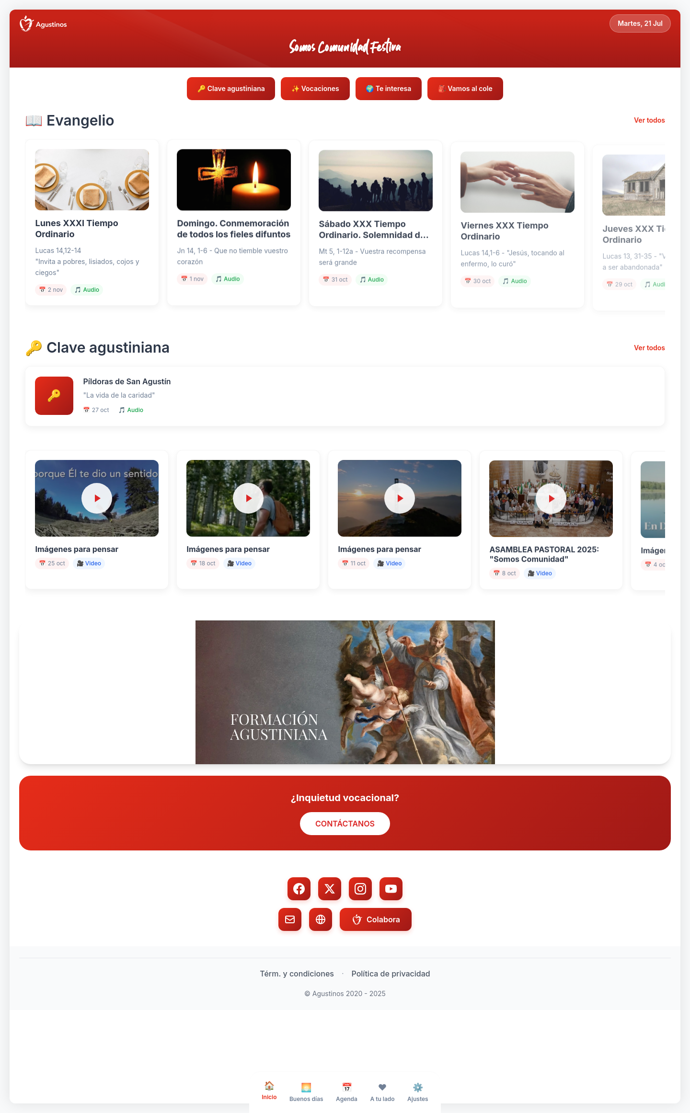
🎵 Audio (92, 301)
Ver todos (649, 122)
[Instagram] (360, 934)
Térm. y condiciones (297, 1019)
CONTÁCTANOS (345, 869)
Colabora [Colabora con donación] (375, 965)
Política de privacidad (391, 1019)
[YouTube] (391, 934)
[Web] (320, 964)
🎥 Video (94, 600)
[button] (345, 738)
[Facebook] (299, 934)
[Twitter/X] (329, 934)
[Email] (289, 964)
